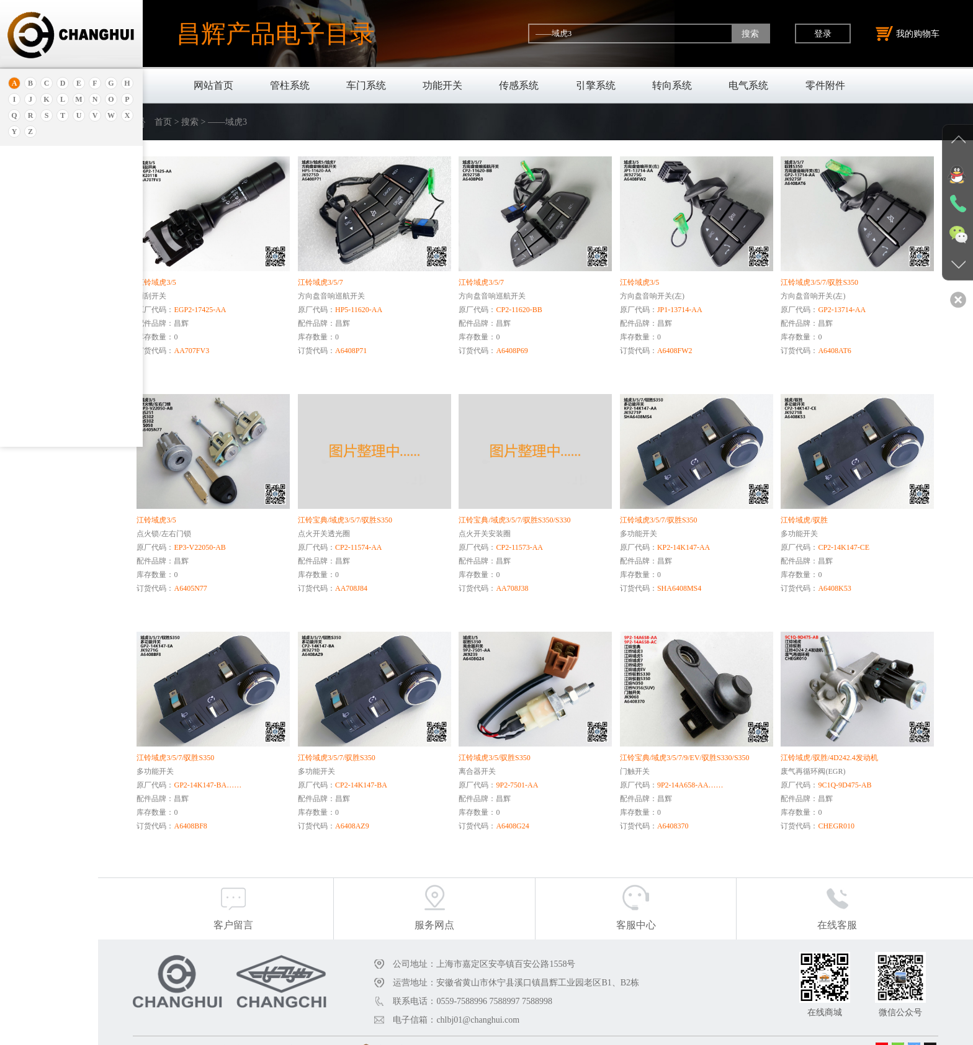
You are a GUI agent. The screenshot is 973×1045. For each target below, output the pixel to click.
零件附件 (825, 85)
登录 (823, 33)
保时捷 (31, 266)
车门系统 (366, 85)
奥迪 (27, 178)
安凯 (27, 194)
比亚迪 (31, 405)
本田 (27, 297)
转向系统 (672, 85)
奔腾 (27, 359)
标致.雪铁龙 (40, 421)
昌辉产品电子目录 (275, 33)
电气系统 (748, 85)
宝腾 (27, 343)
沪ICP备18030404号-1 (365, 1031)
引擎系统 (596, 85)
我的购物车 (908, 33)
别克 (27, 281)
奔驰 (27, 374)
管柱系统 (290, 85)
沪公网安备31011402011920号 (467, 1031)
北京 (27, 250)
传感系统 (519, 85)
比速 (27, 390)
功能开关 (442, 85)
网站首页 (213, 85)
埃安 (27, 209)
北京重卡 (35, 436)
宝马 (27, 328)
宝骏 (27, 312)
